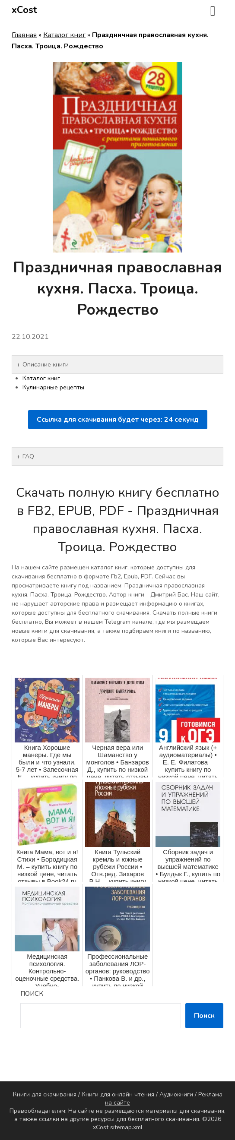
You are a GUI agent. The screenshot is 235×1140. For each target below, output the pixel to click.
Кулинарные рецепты (53, 387)
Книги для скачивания (44, 1094)
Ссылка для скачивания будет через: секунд (118, 419)
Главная (24, 35)
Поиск (31, 993)
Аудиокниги (176, 1094)
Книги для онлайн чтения (118, 1094)
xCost (24, 9)
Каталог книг (64, 35)
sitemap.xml (126, 1127)
